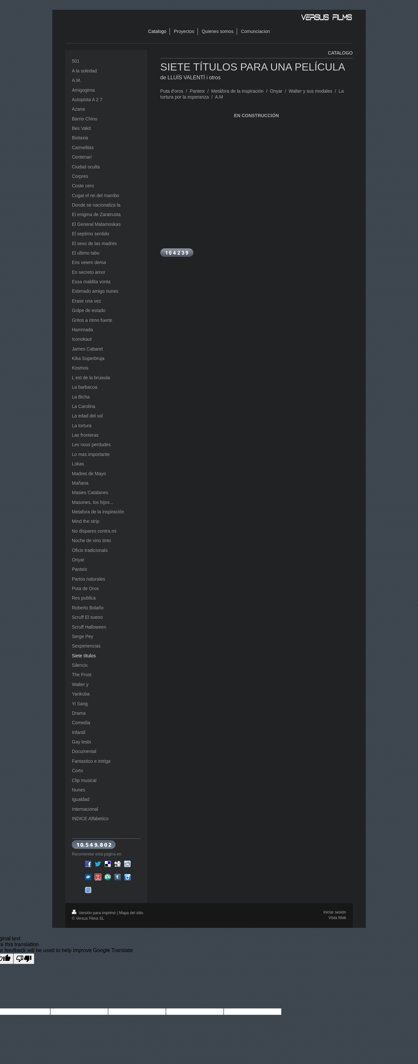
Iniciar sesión (334, 912)
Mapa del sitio (131, 913)
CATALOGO (340, 52)
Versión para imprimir (94, 913)
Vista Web (337, 917)
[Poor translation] (23, 958)
